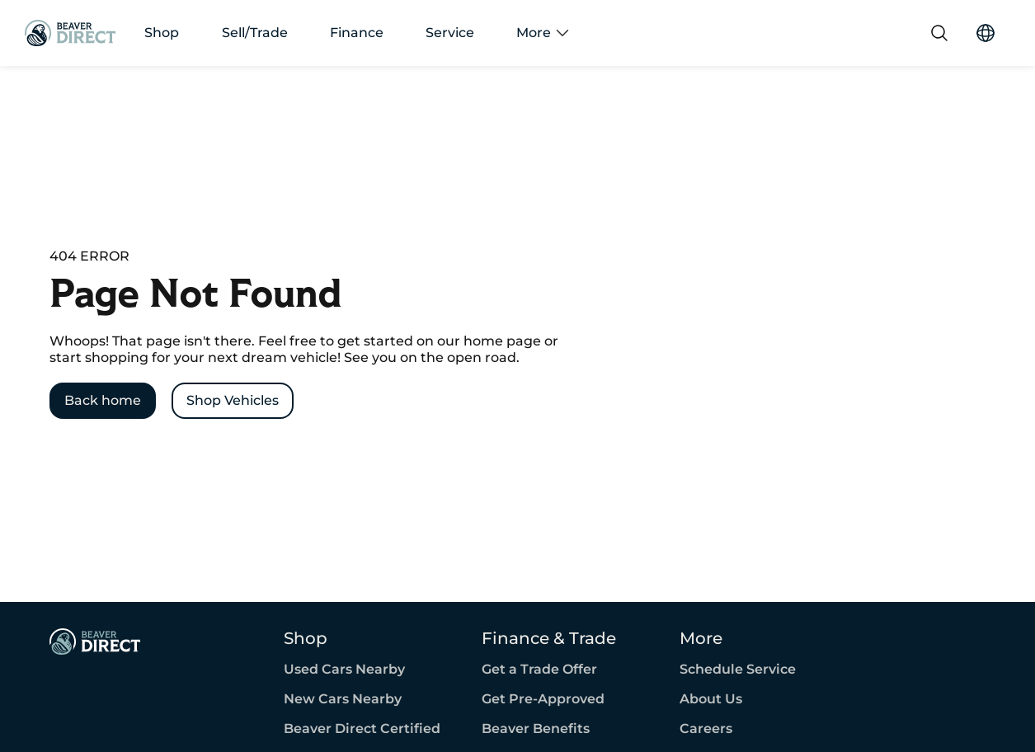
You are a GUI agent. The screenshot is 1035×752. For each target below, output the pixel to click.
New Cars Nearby (343, 699)
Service (450, 33)
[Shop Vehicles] (233, 401)
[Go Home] (70, 33)
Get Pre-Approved (543, 699)
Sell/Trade (255, 33)
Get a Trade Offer (539, 669)
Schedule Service (738, 669)
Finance (356, 33)
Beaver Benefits (536, 728)
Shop (161, 33)
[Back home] (102, 401)
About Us (711, 699)
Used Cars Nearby (344, 669)
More (542, 33)
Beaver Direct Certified (362, 728)
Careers (706, 728)
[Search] (939, 33)
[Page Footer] (95, 641)
